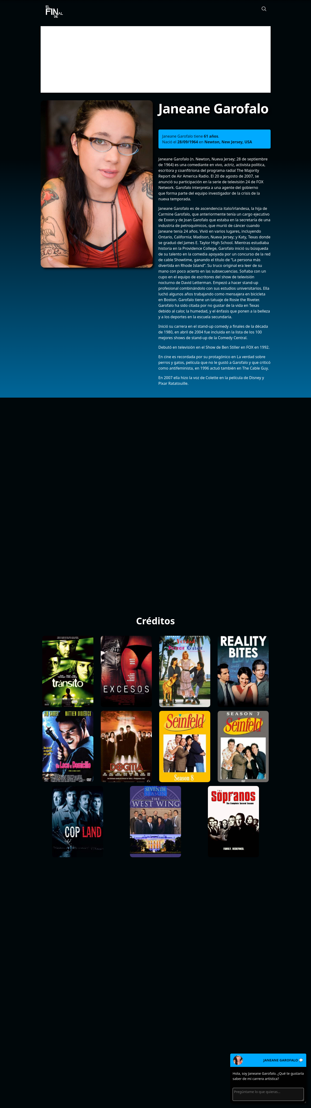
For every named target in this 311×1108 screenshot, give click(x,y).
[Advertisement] (156, 59)
